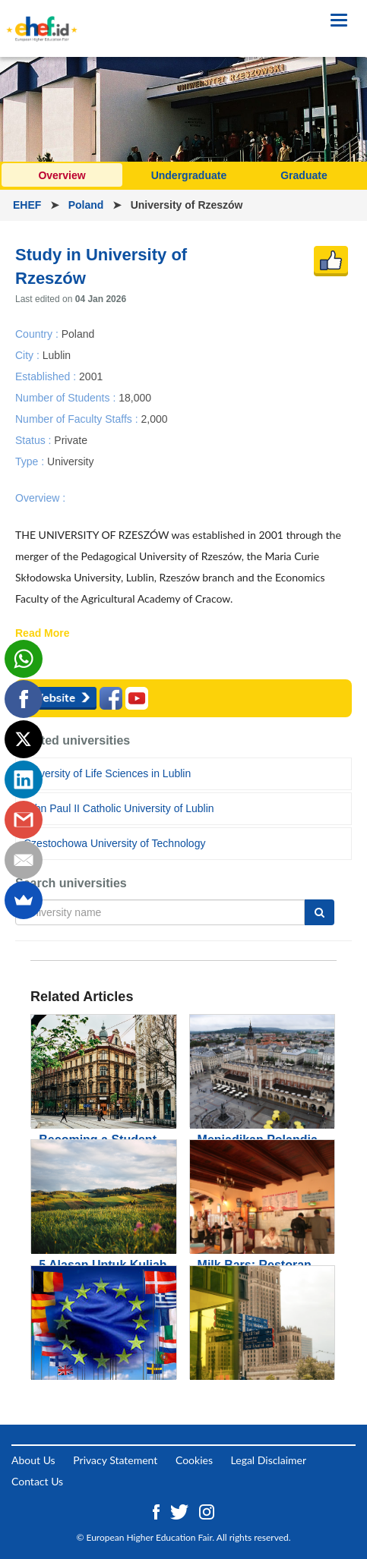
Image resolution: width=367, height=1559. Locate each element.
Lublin (57, 354)
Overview (61, 175)
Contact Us (37, 1481)
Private (70, 440)
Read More (42, 633)
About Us (33, 1459)
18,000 (135, 397)
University (70, 461)
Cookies (194, 1459)
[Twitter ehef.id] (180, 1510)
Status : (34, 440)
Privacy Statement (115, 1459)
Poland (87, 205)
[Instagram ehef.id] (206, 1510)
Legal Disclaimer (268, 1459)
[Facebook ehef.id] (157, 1510)
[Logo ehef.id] (42, 19)
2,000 (154, 418)
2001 (91, 375)
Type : (31, 461)
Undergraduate (189, 175)
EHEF (28, 205)
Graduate (303, 175)
